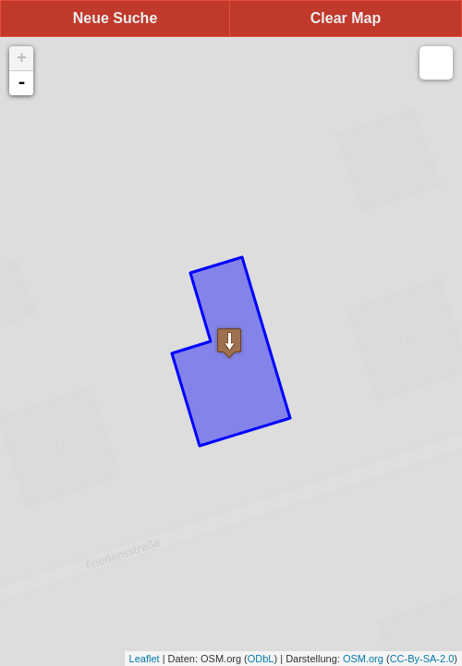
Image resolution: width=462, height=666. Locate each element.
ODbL (261, 658)
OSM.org (363, 658)
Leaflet (144, 658)
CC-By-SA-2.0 (422, 658)
